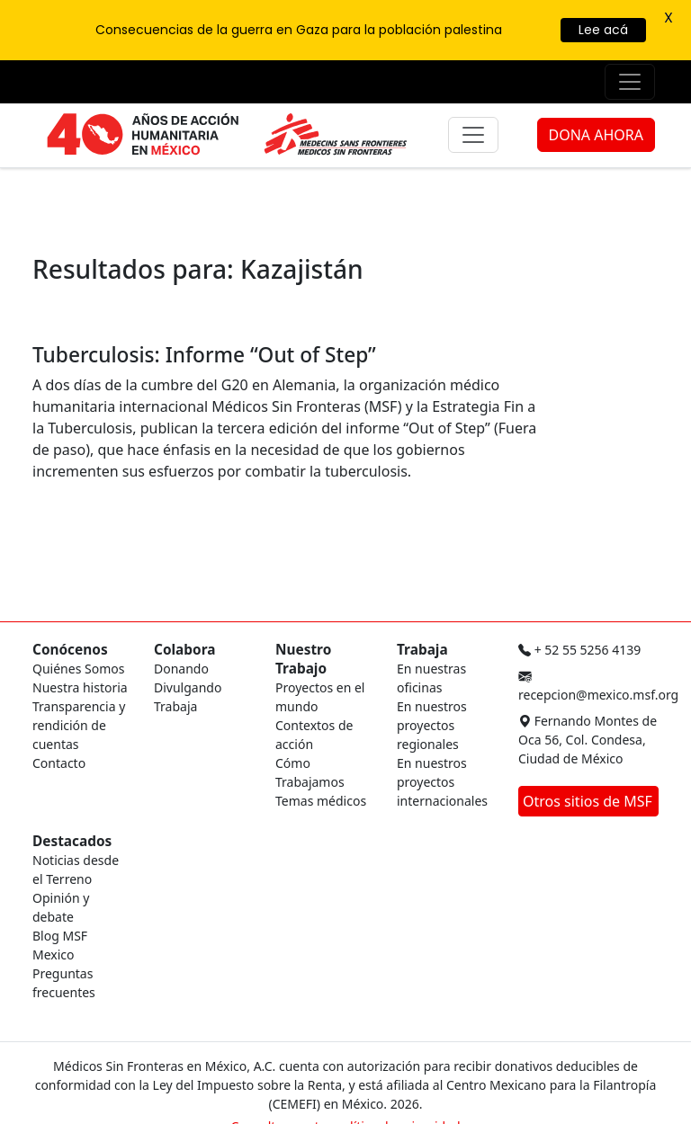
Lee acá (603, 30)
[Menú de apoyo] (630, 82)
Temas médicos (320, 800)
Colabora (184, 649)
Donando (181, 668)
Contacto (58, 763)
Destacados (72, 841)
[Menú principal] (473, 135)
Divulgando (187, 687)
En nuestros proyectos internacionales (442, 781)
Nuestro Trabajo (303, 659)
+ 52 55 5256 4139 (579, 649)
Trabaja (175, 706)
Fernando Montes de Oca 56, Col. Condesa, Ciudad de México (587, 739)
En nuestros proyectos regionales (432, 725)
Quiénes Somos (78, 668)
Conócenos (70, 649)
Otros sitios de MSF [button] (589, 801)
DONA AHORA (596, 135)
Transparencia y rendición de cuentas (78, 725)
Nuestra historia (80, 687)
